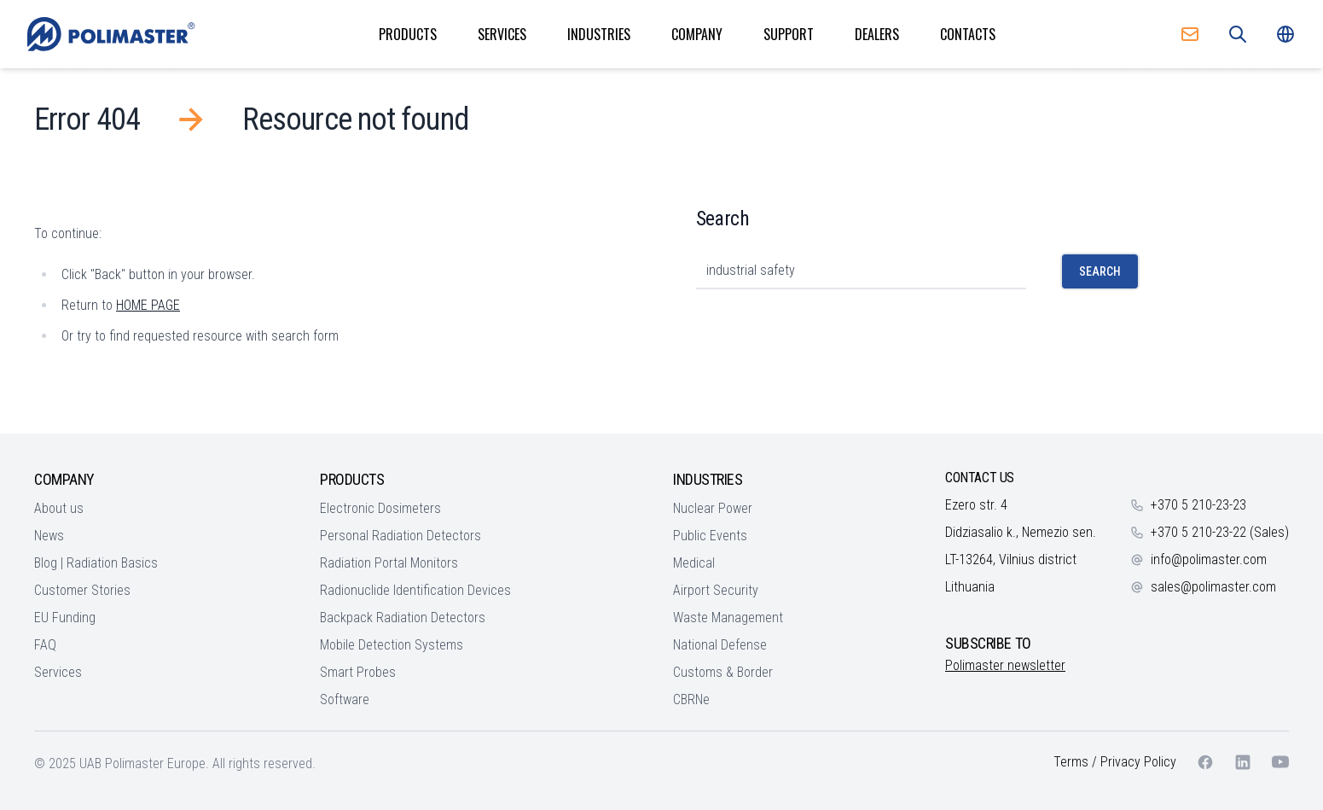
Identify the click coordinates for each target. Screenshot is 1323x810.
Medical (694, 563)
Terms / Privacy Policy (1114, 762)
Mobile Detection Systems (391, 645)
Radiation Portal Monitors (389, 563)
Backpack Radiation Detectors (402, 617)
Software (344, 699)
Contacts (967, 34)
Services (502, 34)
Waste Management (728, 617)
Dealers (877, 34)
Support (788, 34)
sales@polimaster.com (1213, 587)
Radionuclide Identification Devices (415, 590)
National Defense (720, 645)
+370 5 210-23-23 (1198, 505)
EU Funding (65, 617)
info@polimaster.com (1209, 559)
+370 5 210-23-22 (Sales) (1220, 532)
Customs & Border (723, 672)
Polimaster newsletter (1005, 665)
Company (696, 34)
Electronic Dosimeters (380, 508)
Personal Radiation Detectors (400, 535)
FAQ (45, 645)
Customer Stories (82, 590)
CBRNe (691, 699)
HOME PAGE (148, 305)
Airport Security (715, 590)
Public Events (710, 535)
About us (59, 508)
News (49, 535)
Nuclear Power (712, 508)
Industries (598, 34)
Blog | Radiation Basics (96, 563)
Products (408, 34)
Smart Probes (358, 672)
